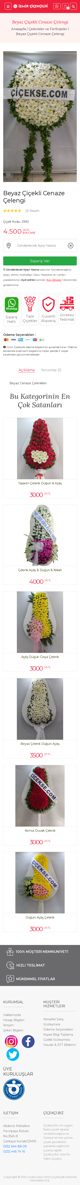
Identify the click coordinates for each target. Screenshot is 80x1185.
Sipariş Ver (40, 261)
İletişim (8, 1025)
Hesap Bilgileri (13, 1020)
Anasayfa (18, 29)
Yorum (32, 211)
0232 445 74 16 (14, 1151)
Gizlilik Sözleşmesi (56, 1040)
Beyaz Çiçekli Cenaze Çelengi (40, 34)
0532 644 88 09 (15, 1146)
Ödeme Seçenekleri (58, 1029)
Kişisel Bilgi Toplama (58, 1035)
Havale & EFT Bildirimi (59, 1045)
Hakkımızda (12, 1015)
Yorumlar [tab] (51, 370)
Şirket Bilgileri (13, 1030)
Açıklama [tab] (27, 370)
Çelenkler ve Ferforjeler (48, 29)
